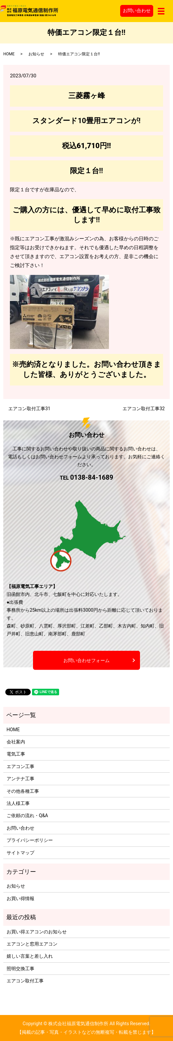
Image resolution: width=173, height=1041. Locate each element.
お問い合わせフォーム (86, 660)
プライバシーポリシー (30, 840)
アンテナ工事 (20, 778)
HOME (9, 54)
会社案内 (16, 741)
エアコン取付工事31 (29, 408)
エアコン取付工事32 (143, 408)
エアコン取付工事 (25, 980)
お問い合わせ (137, 10)
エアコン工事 (20, 766)
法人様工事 (18, 803)
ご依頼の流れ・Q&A (27, 815)
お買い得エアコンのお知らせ (37, 931)
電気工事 (16, 754)
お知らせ (36, 54)
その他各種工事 (23, 791)
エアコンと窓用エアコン (32, 944)
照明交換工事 (20, 968)
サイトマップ (20, 852)
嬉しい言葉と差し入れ (30, 956)
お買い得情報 (20, 898)
